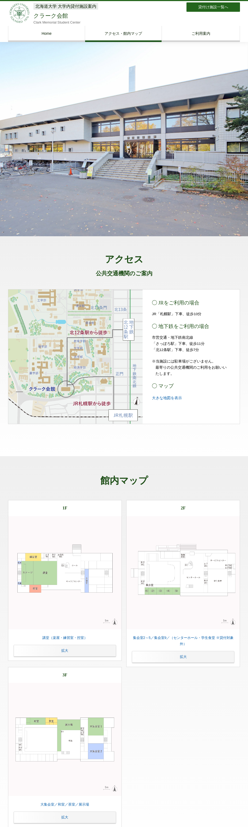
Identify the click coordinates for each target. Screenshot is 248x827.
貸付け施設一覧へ (213, 7)
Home (46, 33)
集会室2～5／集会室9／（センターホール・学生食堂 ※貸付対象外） (183, 649)
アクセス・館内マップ (123, 33)
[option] (124, 132)
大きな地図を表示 (167, 398)
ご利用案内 (201, 33)
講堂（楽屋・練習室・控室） (65, 646)
